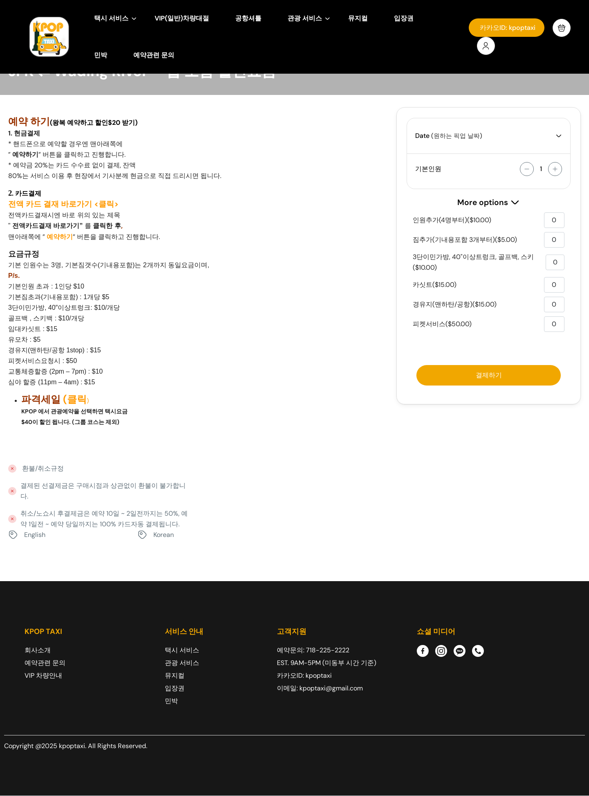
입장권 (404, 18)
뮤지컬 (358, 18)
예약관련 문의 (153, 55)
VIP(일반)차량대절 (182, 18)
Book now (488, 375)
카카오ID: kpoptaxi (507, 27)
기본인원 (428, 169)
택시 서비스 (115, 18)
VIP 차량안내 (43, 675)
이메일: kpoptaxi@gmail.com (320, 688)
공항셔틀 (248, 18)
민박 (100, 55)
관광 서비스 (309, 18)
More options (488, 202)
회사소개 (38, 650)
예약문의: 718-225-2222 (313, 650)
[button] (562, 28)
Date (422, 135)
